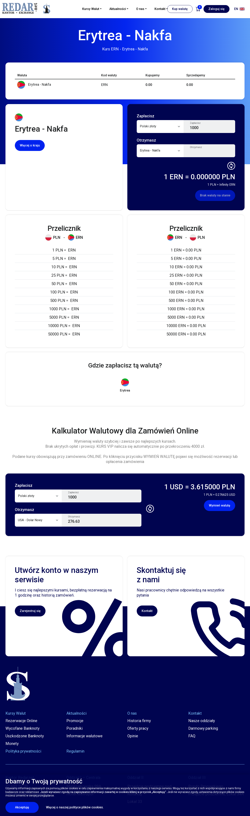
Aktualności (76, 713)
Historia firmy (139, 720)
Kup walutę (180, 9)
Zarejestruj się (30, 611)
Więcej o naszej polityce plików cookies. (75, 807)
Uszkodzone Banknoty (24, 736)
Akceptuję (27, 807)
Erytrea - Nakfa (34, 84)
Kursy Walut (15, 713)
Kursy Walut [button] (90, 9)
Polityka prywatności (23, 751)
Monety (12, 743)
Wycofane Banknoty (22, 728)
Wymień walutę (219, 505)
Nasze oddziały (201, 720)
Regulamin (75, 751)
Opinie (132, 736)
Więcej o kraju (30, 145)
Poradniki (74, 728)
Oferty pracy (137, 728)
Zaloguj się (216, 9)
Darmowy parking (203, 728)
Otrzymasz (196, 147)
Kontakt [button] (159, 9)
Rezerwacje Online (21, 720)
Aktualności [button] (117, 9)
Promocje (74, 720)
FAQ (191, 736)
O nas (132, 713)
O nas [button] (140, 9)
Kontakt (147, 611)
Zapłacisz (195, 123)
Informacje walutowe (84, 736)
